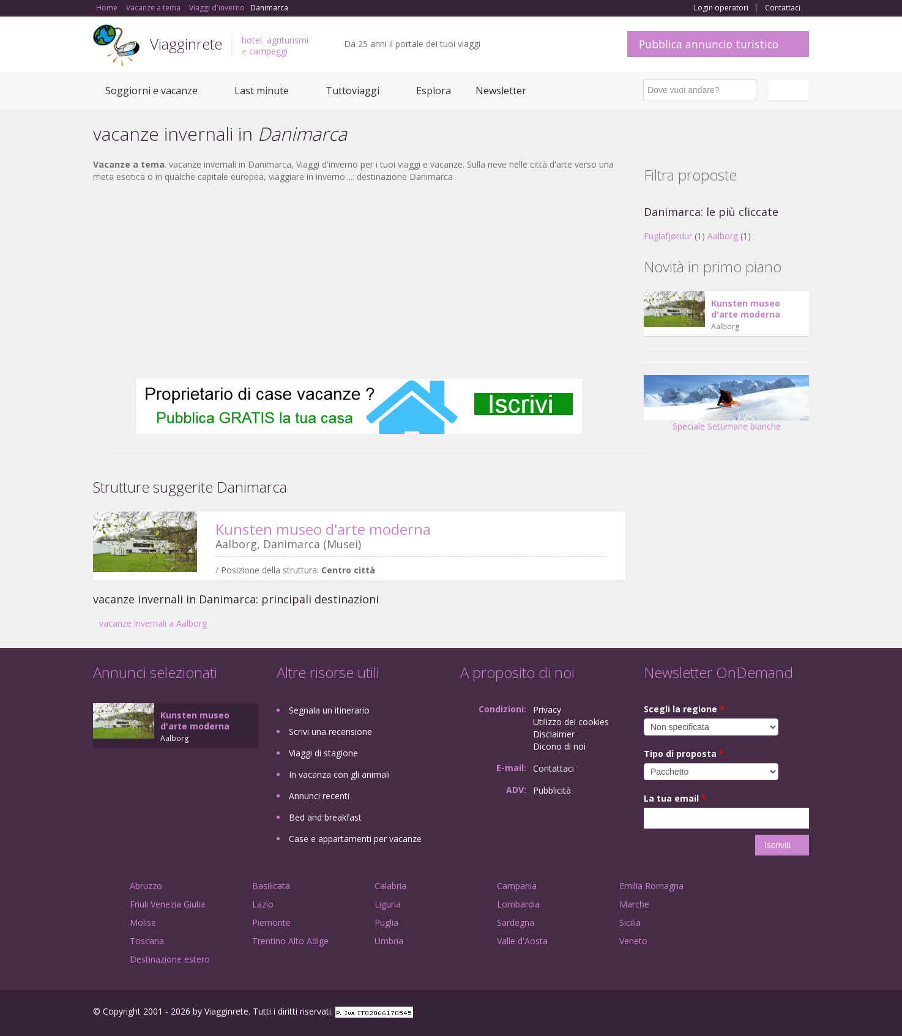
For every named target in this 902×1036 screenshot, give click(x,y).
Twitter (773, 1013)
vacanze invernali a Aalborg (153, 623)
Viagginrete (186, 44)
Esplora (433, 90)
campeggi (268, 51)
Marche (634, 904)
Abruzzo (146, 886)
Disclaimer (554, 734)
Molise (143, 922)
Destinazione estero (170, 959)
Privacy (547, 709)
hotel (252, 40)
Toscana (147, 941)
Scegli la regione (684, 709)
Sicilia (630, 922)
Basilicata (271, 886)
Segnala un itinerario (329, 710)
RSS (802, 1013)
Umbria (389, 941)
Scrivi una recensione (330, 731)
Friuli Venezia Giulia (167, 904)
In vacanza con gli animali (339, 774)
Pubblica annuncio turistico (708, 44)
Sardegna (515, 922)
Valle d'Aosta (522, 941)
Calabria (390, 886)
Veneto (633, 941)
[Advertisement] (359, 281)
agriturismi (287, 40)
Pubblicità (552, 790)
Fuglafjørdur (668, 236)
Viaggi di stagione (323, 753)
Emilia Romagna (651, 886)
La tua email (675, 798)
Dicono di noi (559, 746)
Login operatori (721, 8)
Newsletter (500, 90)
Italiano (790, 90)
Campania (517, 886)
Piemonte (271, 922)
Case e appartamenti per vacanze (355, 838)
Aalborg (722, 236)
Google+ (743, 1013)
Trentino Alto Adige (290, 941)
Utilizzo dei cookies (571, 722)
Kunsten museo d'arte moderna (323, 529)
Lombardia (518, 904)
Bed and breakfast (325, 817)
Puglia (386, 922)
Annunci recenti (319, 796)
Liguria (388, 904)
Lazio (263, 904)
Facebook (717, 1013)
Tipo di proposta (684, 753)
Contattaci (782, 8)
